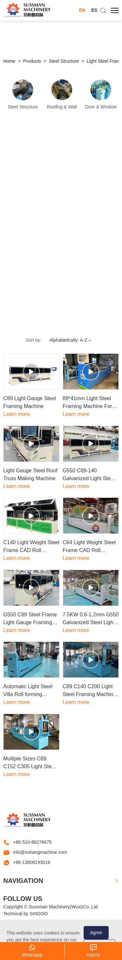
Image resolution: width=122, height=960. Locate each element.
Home (9, 61)
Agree (96, 932)
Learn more (16, 414)
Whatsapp (32, 954)
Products (32, 61)
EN (82, 10)
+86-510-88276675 (32, 842)
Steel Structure (64, 61)
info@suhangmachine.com (40, 852)
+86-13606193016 (31, 862)
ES (94, 10)
